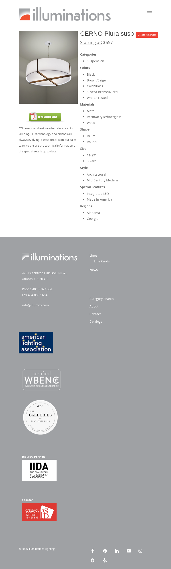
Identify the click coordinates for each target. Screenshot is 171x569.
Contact (95, 314)
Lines (93, 255)
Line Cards (102, 261)
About (94, 306)
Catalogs (96, 321)
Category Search (102, 299)
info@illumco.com (35, 305)
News (94, 270)
